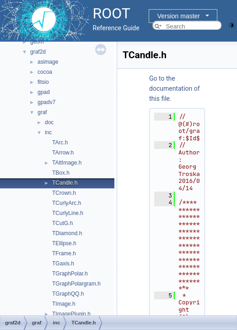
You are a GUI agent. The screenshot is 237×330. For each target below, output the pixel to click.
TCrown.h (64, 193)
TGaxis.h (63, 263)
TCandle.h (64, 183)
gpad (44, 92)
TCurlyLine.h (67, 213)
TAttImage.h (66, 163)
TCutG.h (62, 223)
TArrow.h (63, 152)
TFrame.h (64, 253)
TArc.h (60, 142)
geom (37, 41)
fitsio (43, 82)
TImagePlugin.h (71, 314)
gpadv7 (46, 102)
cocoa (45, 72)
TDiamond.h (67, 233)
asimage (48, 62)
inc (48, 132)
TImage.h (63, 304)
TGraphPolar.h (70, 273)
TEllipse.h (64, 243)
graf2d (38, 52)
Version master (178, 16)
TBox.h (61, 173)
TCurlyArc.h (66, 203)
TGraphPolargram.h (76, 283)
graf (42, 112)
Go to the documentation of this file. (174, 88)
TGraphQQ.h (68, 294)
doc (49, 122)
